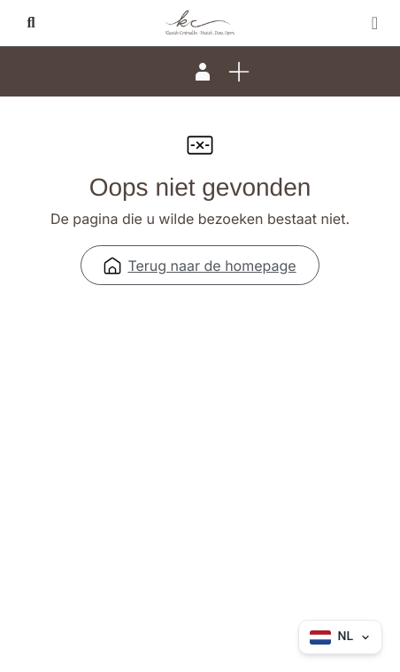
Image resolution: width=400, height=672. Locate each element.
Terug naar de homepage (200, 265)
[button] (31, 23)
